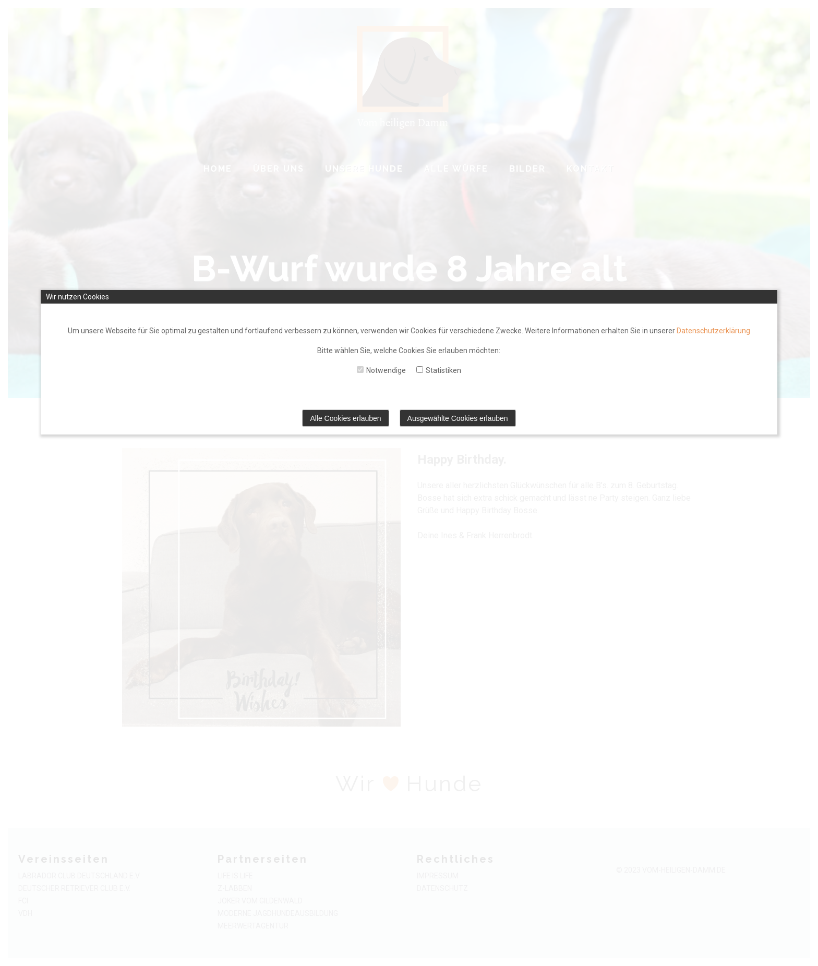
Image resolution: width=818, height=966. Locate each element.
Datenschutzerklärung (713, 331)
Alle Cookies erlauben (345, 418)
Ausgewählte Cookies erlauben (457, 418)
